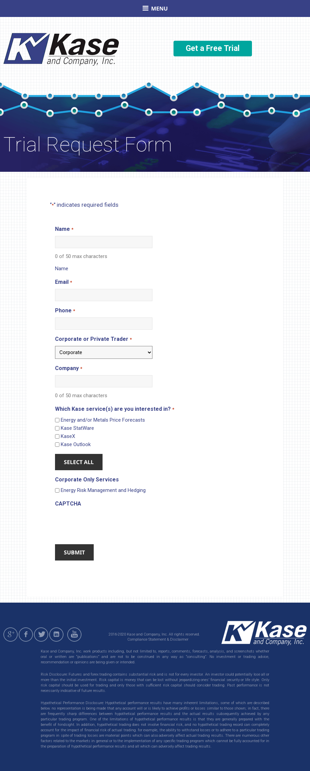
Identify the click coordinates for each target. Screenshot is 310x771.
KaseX (68, 436)
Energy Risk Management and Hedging (103, 490)
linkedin (56, 634)
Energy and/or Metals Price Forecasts (103, 420)
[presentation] (106, 523)
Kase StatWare (77, 428)
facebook (26, 634)
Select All (79, 462)
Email (63, 282)
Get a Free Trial (213, 48)
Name (64, 229)
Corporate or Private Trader (93, 339)
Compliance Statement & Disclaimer (157, 639)
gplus (10, 634)
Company (68, 368)
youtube (75, 634)
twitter (41, 634)
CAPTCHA (68, 503)
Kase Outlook (76, 444)
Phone (65, 311)
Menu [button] (159, 8)
